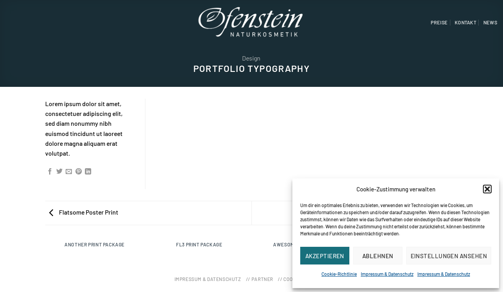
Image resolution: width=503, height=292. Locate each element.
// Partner (259, 279)
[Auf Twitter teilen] (59, 171)
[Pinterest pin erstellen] (78, 171)
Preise (439, 22)
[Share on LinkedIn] (88, 171)
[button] (487, 189)
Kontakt (465, 22)
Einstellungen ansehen (449, 255)
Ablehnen (377, 255)
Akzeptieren (324, 255)
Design (251, 58)
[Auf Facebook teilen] (50, 171)
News (490, 22)
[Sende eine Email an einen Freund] (69, 171)
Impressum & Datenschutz (387, 274)
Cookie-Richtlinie (339, 274)
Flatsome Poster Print (83, 212)
